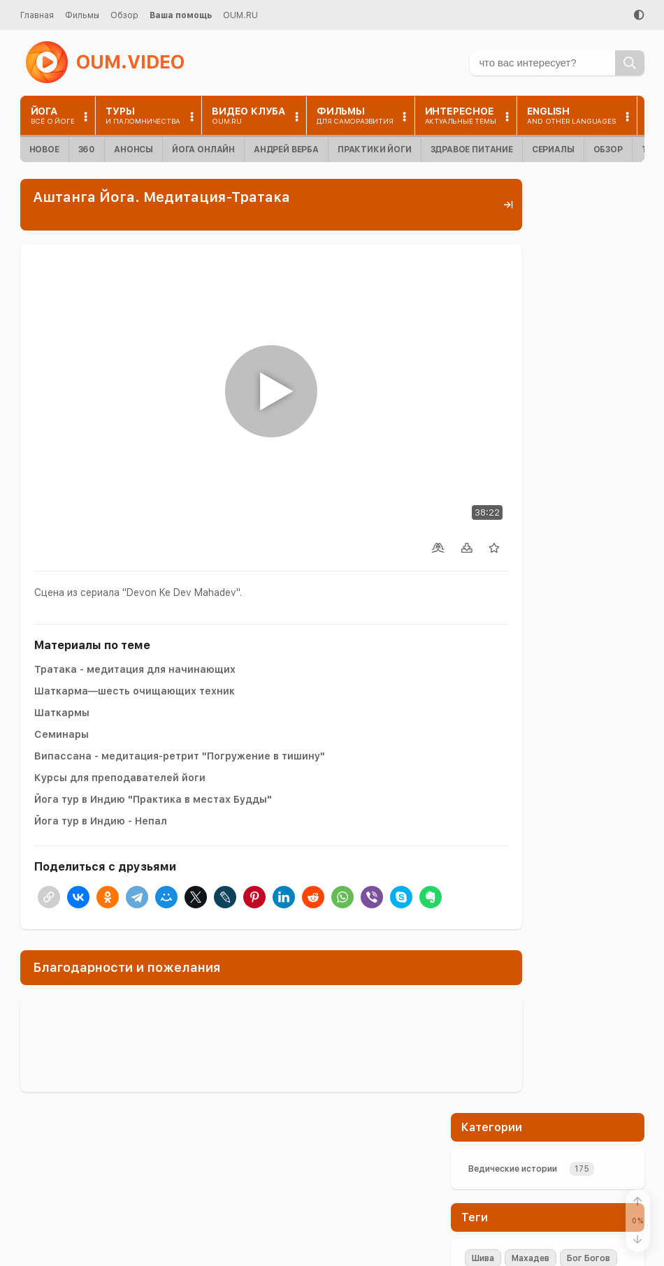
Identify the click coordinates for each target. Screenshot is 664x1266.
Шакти (525, 346)
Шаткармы (61, 665)
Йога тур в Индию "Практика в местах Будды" (153, 752)
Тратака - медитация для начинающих (135, 622)
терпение (557, 367)
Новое (44, 149)
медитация (495, 367)
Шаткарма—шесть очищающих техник (134, 644)
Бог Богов (588, 324)
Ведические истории (512, 235)
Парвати (574, 346)
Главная (37, 15)
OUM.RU (240, 15)
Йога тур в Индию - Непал (100, 774)
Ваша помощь (181, 15)
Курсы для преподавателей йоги (119, 730)
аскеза (563, 389)
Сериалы (553, 149)
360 (86, 149)
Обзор (124, 15)
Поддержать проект (547, 583)
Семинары (61, 687)
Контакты (465, 1216)
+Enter (485, 704)
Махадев (530, 324)
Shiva (483, 346)
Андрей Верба (286, 149)
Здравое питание (472, 149)
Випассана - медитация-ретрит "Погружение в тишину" (179, 709)
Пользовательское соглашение (512, 1246)
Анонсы (133, 149)
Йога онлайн (203, 149)
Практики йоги (375, 149)
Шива (483, 324)
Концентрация (503, 411)
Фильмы (82, 15)
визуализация (501, 389)
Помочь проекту (480, 1175)
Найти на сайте (477, 1195)
